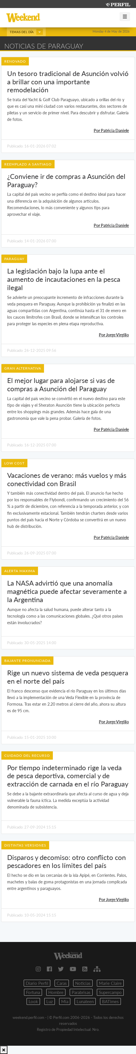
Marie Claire (110, 983)
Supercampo (110, 992)
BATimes (110, 1001)
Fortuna (33, 992)
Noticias (83, 983)
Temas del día (26, 32)
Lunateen (85, 1001)
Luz (49, 1001)
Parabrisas (81, 992)
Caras (62, 983)
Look (33, 1001)
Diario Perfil (37, 983)
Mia (64, 1001)
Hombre (55, 992)
